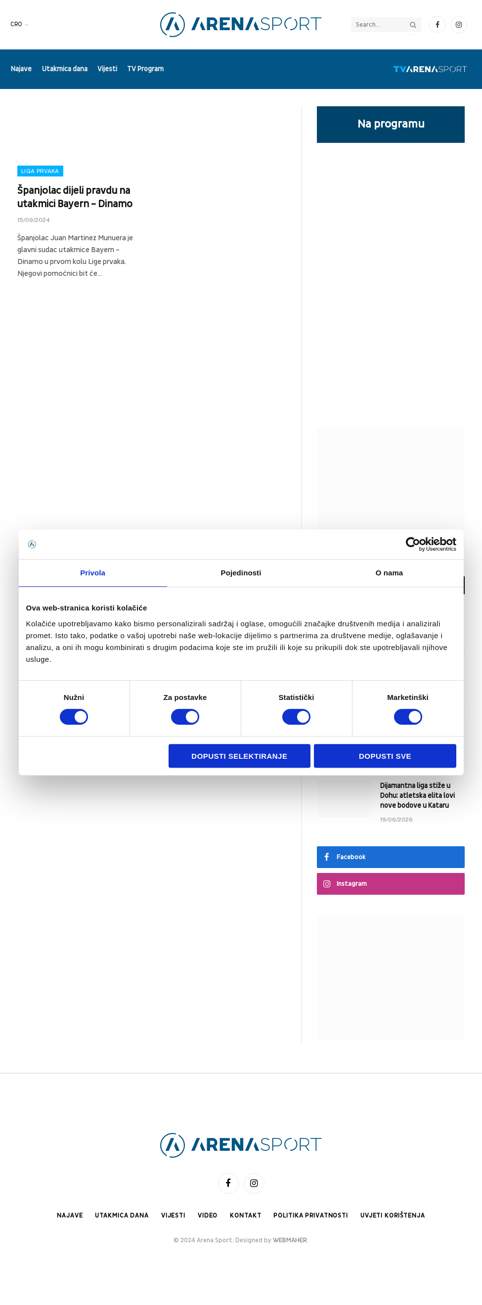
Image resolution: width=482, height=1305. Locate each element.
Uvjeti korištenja (394, 1215)
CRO (16, 24)
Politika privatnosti (310, 1215)
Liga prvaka (40, 171)
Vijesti (107, 69)
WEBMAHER (290, 1241)
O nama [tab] (389, 572)
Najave (21, 69)
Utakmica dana (65, 69)
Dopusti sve (385, 756)
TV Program (145, 69)
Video (206, 1215)
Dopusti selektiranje (239, 756)
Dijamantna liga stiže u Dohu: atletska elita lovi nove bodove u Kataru (417, 796)
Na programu (391, 124)
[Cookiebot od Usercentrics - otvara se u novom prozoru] (413, 544)
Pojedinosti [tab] (241, 572)
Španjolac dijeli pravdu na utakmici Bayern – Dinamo (74, 197)
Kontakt (244, 1215)
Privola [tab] (92, 572)
